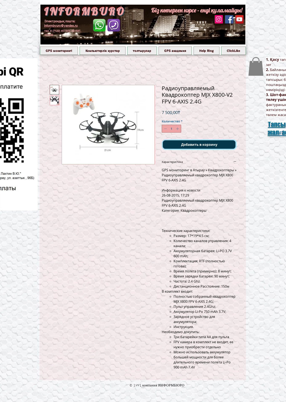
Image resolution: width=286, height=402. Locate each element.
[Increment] (177, 128)
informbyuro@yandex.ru (61, 25)
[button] (59, 51)
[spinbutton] (171, 128)
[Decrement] (165, 128)
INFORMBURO (84, 11)
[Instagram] (219, 19)
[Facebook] (229, 19)
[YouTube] (239, 19)
